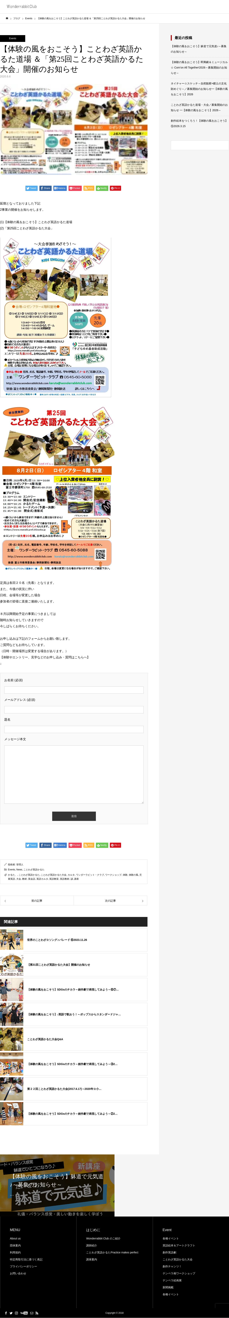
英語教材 (64, 879)
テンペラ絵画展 (172, 1280)
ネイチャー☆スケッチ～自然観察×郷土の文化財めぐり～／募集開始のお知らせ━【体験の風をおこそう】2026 (199, 89)
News (19, 869)
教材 (24, 879)
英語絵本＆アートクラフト (179, 1245)
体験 (125, 874)
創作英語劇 (169, 1252)
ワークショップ (113, 874)
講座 (76, 879)
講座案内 (91, 1259)
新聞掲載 (168, 1287)
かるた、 (12, 874)
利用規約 (15, 1252)
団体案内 (15, 1245)
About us (15, 1238)
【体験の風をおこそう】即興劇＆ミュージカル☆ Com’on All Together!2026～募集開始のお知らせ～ (199, 68)
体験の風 (133, 874)
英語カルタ (42, 879)
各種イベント (171, 1238)
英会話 (31, 879)
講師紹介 (91, 1245)
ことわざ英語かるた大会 (53, 874)
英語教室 (54, 879)
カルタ (71, 874)
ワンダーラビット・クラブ (90, 874)
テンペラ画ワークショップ (179, 1273)
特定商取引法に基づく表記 (26, 1259)
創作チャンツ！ (172, 1266)
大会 (18, 879)
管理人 (19, 864)
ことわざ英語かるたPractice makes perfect (112, 1252)
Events (12, 38)
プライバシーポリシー (23, 1266)
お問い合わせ (18, 1273)
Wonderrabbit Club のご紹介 (103, 1238)
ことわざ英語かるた (33, 869)
